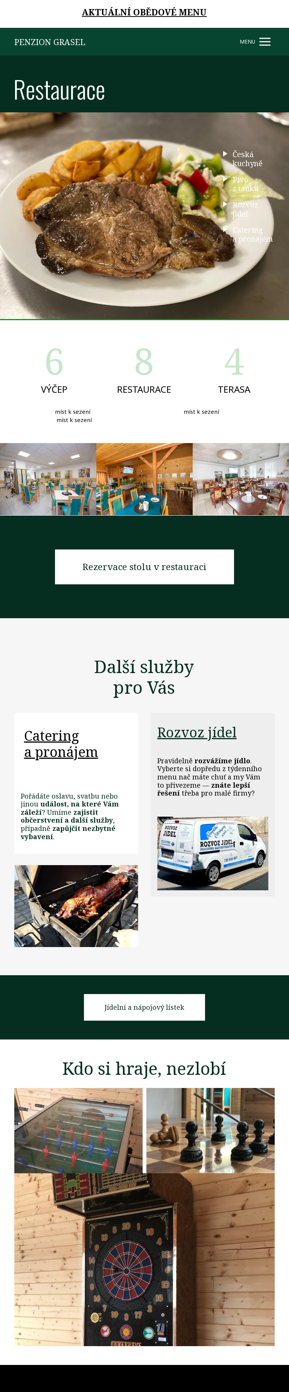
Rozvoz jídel (197, 732)
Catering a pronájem (61, 743)
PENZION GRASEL (49, 42)
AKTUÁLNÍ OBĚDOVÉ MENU (144, 12)
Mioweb (266, 1378)
